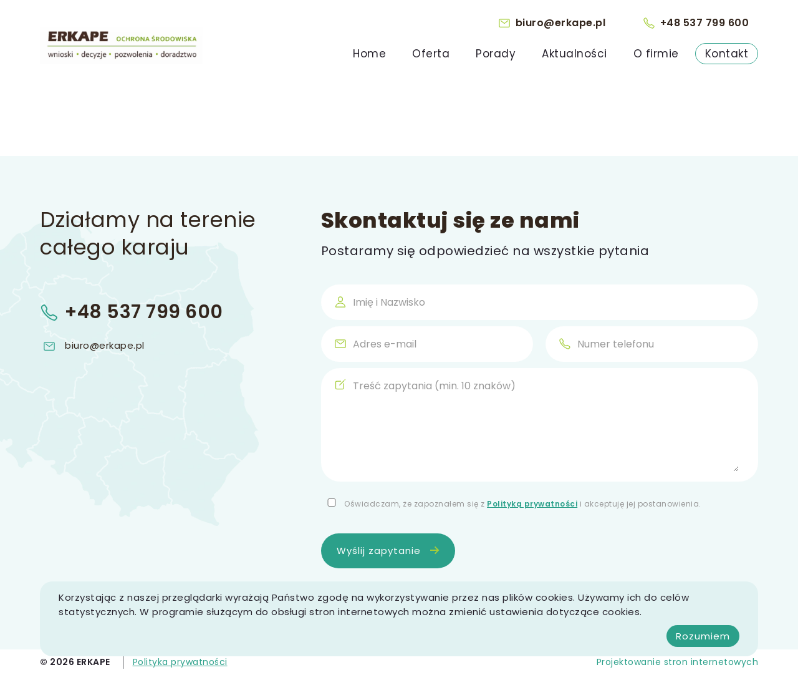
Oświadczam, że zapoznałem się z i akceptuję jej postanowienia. (522, 503)
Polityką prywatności (532, 503)
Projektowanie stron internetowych (678, 662)
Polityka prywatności (180, 662)
